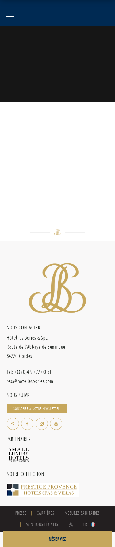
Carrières (45, 513)
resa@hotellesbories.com (30, 381)
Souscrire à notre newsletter (36, 409)
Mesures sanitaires (82, 513)
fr (85, 524)
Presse (20, 513)
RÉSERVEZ (57, 539)
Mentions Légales (42, 524)
